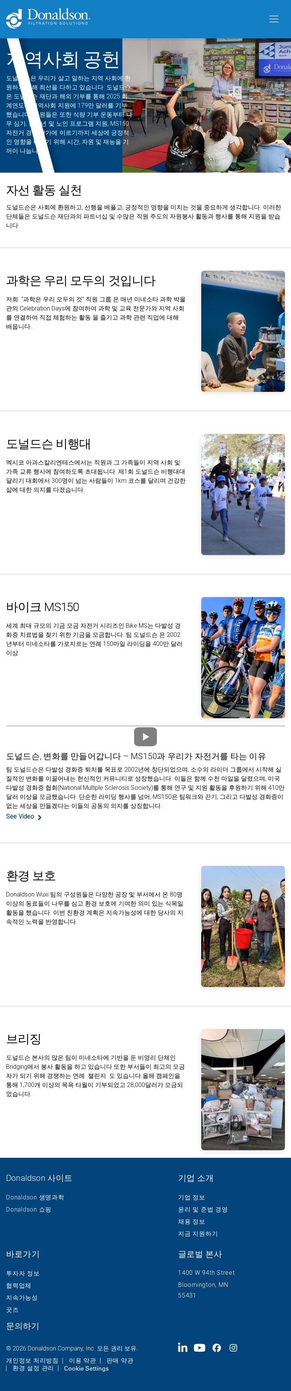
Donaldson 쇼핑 (29, 1210)
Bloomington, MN (203, 1284)
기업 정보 (191, 1198)
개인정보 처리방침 (32, 1361)
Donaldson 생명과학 (35, 1198)
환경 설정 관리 (33, 1368)
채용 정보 (191, 1222)
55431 (187, 1295)
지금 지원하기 (198, 1234)
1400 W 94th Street (206, 1272)
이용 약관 (82, 1361)
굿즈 (12, 1310)
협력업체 (18, 1286)
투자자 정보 (23, 1274)
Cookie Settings (86, 1368)
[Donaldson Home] (133, 19)
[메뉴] (273, 19)
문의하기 (22, 1326)
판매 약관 (120, 1361)
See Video (20, 816)
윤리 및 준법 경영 (203, 1210)
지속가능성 (22, 1298)
